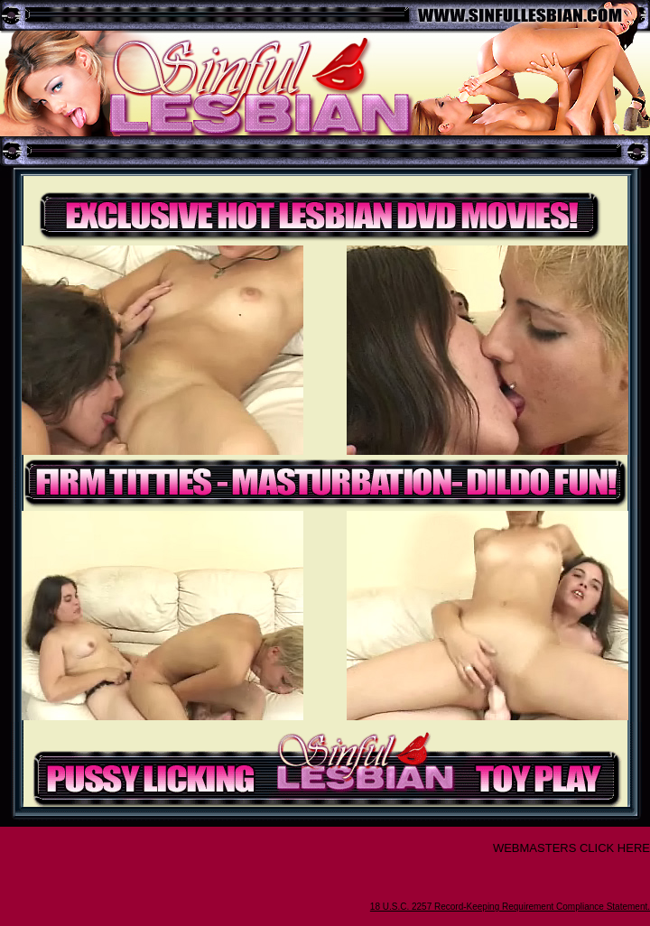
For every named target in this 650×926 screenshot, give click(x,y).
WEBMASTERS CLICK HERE (571, 848)
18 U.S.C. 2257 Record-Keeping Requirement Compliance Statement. (510, 907)
